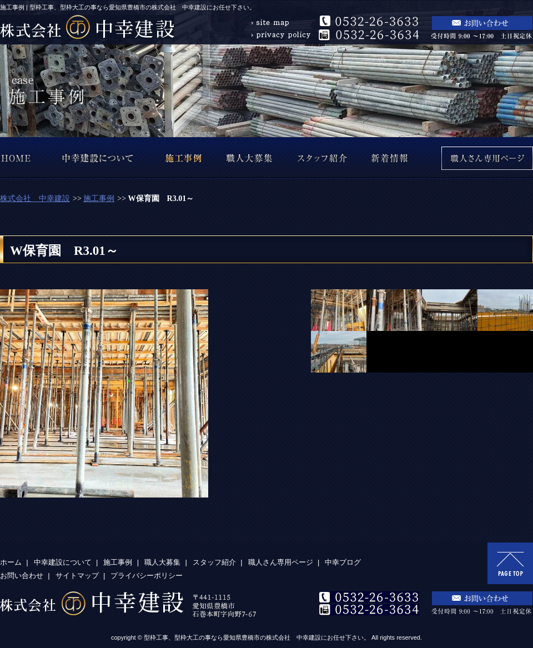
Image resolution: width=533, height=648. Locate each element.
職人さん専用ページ (280, 562)
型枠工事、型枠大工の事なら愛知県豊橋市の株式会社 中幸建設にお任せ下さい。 (257, 637)
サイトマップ (77, 575)
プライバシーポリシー (146, 575)
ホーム (11, 562)
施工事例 (98, 198)
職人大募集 (162, 562)
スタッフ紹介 (214, 562)
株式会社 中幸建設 (35, 198)
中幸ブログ (343, 562)
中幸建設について (63, 562)
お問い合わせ (21, 575)
